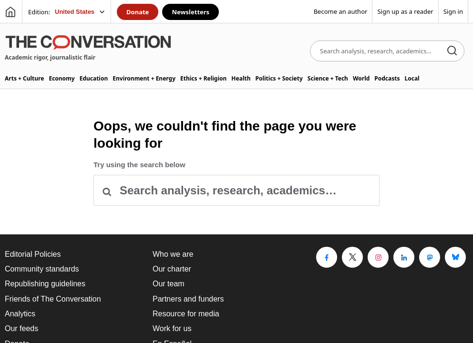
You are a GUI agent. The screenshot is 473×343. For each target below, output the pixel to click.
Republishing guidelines (45, 284)
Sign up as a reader (405, 11)
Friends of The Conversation (53, 299)
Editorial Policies (33, 254)
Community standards (42, 269)
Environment (144, 78)
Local (412, 78)
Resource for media (186, 314)
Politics (278, 78)
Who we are (173, 254)
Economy (61, 78)
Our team (169, 284)
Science (328, 78)
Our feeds (21, 328)
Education (94, 78)
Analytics (20, 314)
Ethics (203, 78)
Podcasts (387, 78)
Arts (24, 78)
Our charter (172, 269)
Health (240, 78)
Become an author (341, 11)
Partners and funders (188, 299)
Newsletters (190, 12)
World (361, 78)
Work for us (172, 328)
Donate (137, 12)
